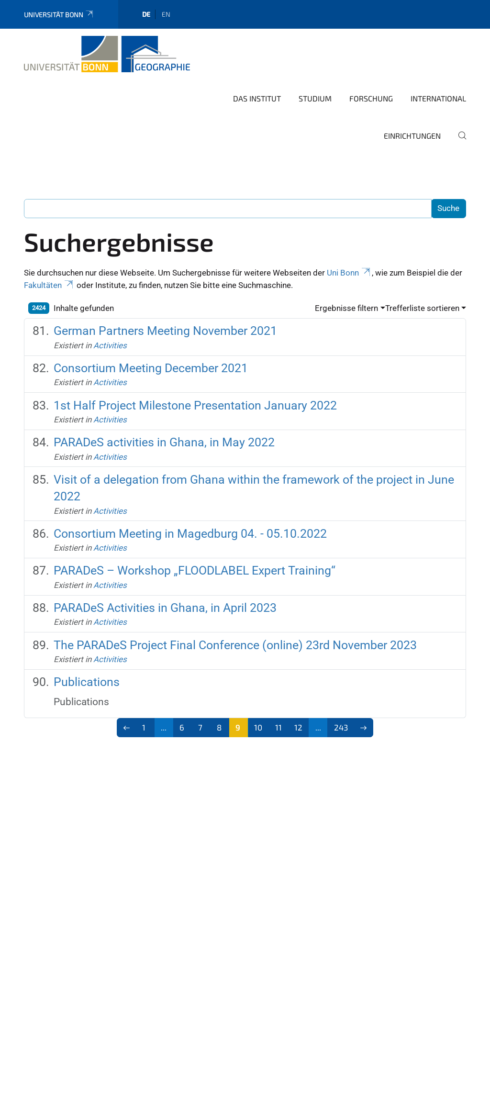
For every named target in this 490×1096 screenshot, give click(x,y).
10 (258, 727)
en (166, 14)
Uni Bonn (349, 272)
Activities (110, 345)
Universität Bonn (59, 15)
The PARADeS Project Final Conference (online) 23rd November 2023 (235, 645)
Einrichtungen (412, 135)
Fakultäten (49, 285)
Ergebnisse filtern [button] (346, 308)
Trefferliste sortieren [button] (422, 308)
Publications (87, 682)
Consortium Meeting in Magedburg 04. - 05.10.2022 (190, 534)
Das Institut (257, 98)
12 (298, 727)
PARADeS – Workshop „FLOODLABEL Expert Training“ (194, 570)
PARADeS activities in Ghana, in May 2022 (164, 442)
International (438, 98)
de (146, 14)
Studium (315, 98)
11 (278, 727)
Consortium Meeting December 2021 (151, 368)
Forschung (371, 98)
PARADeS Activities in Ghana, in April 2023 (165, 608)
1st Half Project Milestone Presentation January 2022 (195, 405)
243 (341, 727)
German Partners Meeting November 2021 (165, 331)
